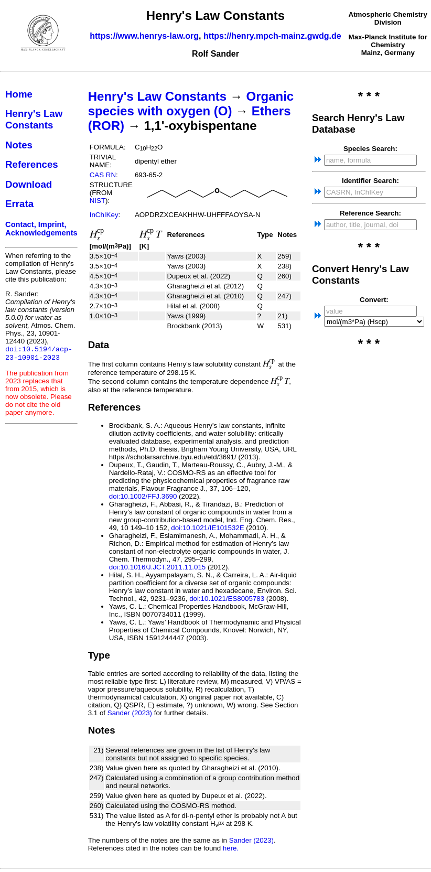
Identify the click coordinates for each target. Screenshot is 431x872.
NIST (97, 200)
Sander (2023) (129, 713)
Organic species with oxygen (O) (191, 103)
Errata (19, 203)
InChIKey (104, 215)
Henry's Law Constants (33, 119)
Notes (19, 144)
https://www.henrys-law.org (144, 35)
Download (28, 184)
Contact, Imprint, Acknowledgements (41, 228)
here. (231, 848)
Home (19, 94)
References (31, 164)
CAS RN (103, 175)
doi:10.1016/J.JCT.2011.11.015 (157, 567)
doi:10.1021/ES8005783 (226, 598)
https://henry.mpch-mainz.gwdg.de (272, 35)
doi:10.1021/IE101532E (207, 528)
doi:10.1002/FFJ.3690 (143, 496)
